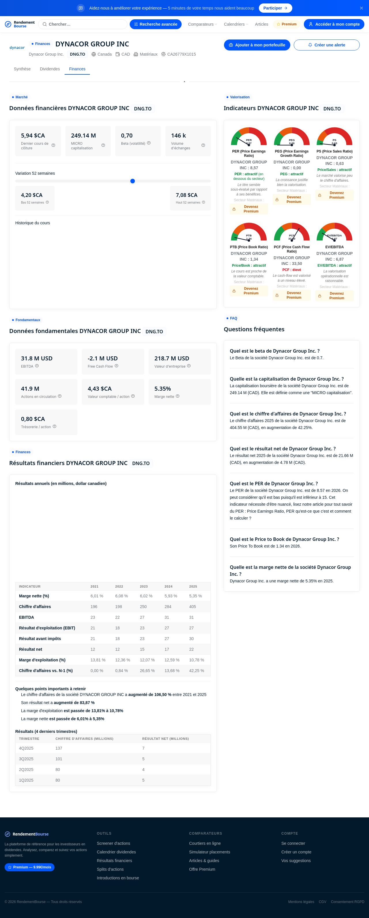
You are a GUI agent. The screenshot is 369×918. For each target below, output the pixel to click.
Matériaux (145, 54)
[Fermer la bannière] (361, 8)
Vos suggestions (296, 860)
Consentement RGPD (347, 902)
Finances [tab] (77, 69)
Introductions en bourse (118, 878)
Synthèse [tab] (22, 69)
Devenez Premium (245, 209)
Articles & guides (204, 860)
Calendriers (236, 24)
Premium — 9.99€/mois (29, 867)
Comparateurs (203, 24)
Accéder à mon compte (334, 24)
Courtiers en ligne (205, 843)
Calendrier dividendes (116, 852)
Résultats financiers (114, 860)
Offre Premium (202, 869)
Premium (287, 24)
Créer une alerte (326, 45)
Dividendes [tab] (50, 69)
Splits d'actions (110, 869)
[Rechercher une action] (82, 24)
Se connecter (293, 843)
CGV (322, 902)
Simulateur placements (209, 852)
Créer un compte (296, 852)
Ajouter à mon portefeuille (257, 45)
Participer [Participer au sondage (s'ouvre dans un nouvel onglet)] (275, 8)
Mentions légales (301, 902)
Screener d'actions (113, 843)
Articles (261, 24)
